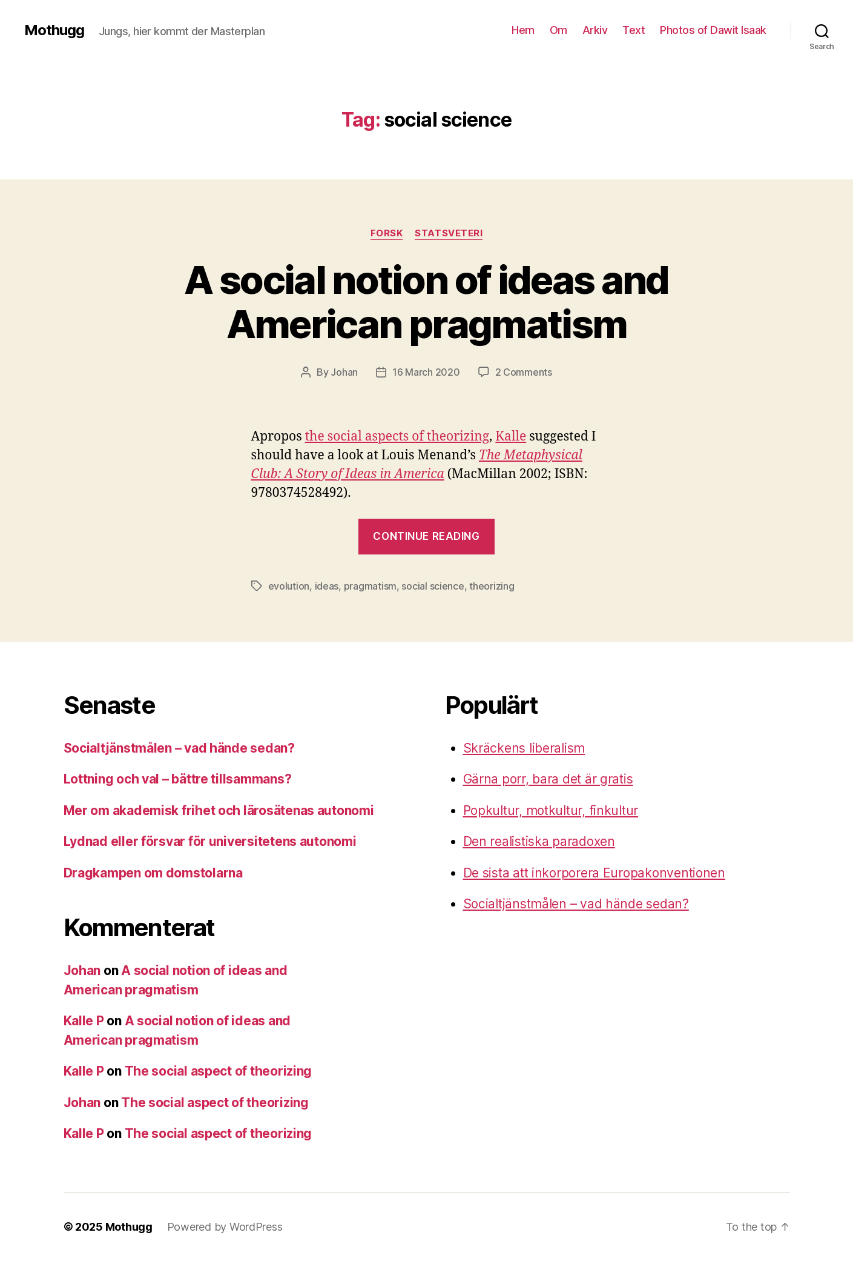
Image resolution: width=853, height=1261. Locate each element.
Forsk (387, 233)
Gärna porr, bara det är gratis (548, 779)
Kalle (510, 436)
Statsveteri (448, 233)
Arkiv (595, 30)
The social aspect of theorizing (218, 1071)
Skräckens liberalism (524, 748)
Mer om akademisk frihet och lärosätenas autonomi (219, 810)
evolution (289, 586)
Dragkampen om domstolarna (153, 872)
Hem (523, 30)
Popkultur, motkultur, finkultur (551, 810)
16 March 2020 (426, 372)
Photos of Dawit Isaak (713, 30)
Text (633, 30)
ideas (327, 586)
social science (432, 586)
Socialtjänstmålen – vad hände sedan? (179, 748)
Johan (344, 372)
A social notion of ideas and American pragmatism (426, 301)
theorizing (491, 586)
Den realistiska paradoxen (539, 841)
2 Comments (523, 372)
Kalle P (84, 1020)
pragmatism (370, 586)
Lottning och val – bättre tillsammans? (178, 779)
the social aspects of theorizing (397, 436)
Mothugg (54, 30)
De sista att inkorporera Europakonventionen (594, 872)
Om (558, 30)
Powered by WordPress (225, 1226)
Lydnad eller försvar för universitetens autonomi (210, 841)
